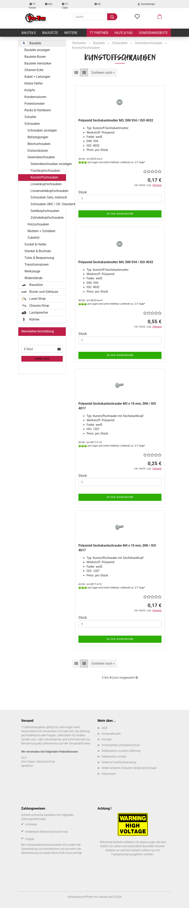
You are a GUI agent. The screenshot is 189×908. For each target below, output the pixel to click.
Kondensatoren (35, 97)
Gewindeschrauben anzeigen (48, 164)
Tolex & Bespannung (39, 258)
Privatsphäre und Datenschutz (121, 745)
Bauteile (29, 33)
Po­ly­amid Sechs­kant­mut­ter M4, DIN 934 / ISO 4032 (115, 262)
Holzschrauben (38, 224)
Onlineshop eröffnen (80, 896)
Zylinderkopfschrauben (47, 217)
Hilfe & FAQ (123, 33)
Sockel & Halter (35, 244)
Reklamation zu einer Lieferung (121, 750)
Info (48, 4)
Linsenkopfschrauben (46, 184)
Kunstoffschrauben (44, 177)
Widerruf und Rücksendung (119, 762)
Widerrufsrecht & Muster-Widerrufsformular (129, 768)
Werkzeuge (32, 271)
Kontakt (107, 739)
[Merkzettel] (137, 16)
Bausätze (50, 33)
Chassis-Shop (35, 306)
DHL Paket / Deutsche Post (38, 761)
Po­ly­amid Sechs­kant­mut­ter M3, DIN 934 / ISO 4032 (115, 120)
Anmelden (42, 358)
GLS (23, 757)
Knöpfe (29, 90)
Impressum (109, 773)
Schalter (30, 117)
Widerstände (33, 278)
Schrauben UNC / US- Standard (48, 204)
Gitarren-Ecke (33, 70)
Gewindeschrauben (41, 157)
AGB (104, 728)
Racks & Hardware (37, 110)
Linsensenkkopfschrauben (48, 191)
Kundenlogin (146, 4)
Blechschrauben (39, 144)
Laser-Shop (33, 299)
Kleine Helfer (33, 83)
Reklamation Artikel (114, 756)
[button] (159, 16)
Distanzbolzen (37, 151)
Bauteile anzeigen (37, 50)
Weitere (70, 33)
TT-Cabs (65, 5)
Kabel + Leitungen (37, 77)
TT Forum (32, 5)
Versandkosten (111, 733)
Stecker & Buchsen (37, 251)
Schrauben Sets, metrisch (48, 197)
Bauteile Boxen (35, 57)
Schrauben (32, 124)
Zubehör (33, 238)
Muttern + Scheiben (41, 231)
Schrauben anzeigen (42, 130)
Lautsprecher (34, 313)
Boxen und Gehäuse (39, 292)
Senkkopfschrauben (45, 211)
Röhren (30, 320)
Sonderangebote (153, 33)
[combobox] (103, 73)
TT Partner (99, 33)
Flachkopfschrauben (45, 171)
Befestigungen (37, 137)
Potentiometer (34, 104)
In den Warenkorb (120, 213)
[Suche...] (112, 16)
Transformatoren (36, 264)
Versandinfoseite (79, 743)
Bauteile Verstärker (37, 63)
